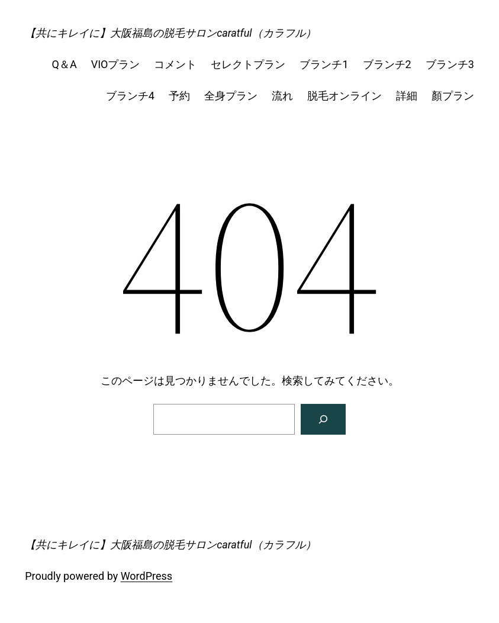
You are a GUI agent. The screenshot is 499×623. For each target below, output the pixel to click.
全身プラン (230, 95)
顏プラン (453, 95)
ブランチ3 (450, 64)
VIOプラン (115, 64)
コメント (175, 64)
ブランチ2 (387, 64)
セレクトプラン (248, 64)
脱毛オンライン (344, 95)
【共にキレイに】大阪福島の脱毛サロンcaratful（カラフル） (170, 33)
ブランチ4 (130, 95)
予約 (179, 95)
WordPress (146, 576)
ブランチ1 (324, 64)
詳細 (406, 95)
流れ (282, 95)
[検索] (323, 419)
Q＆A (64, 64)
